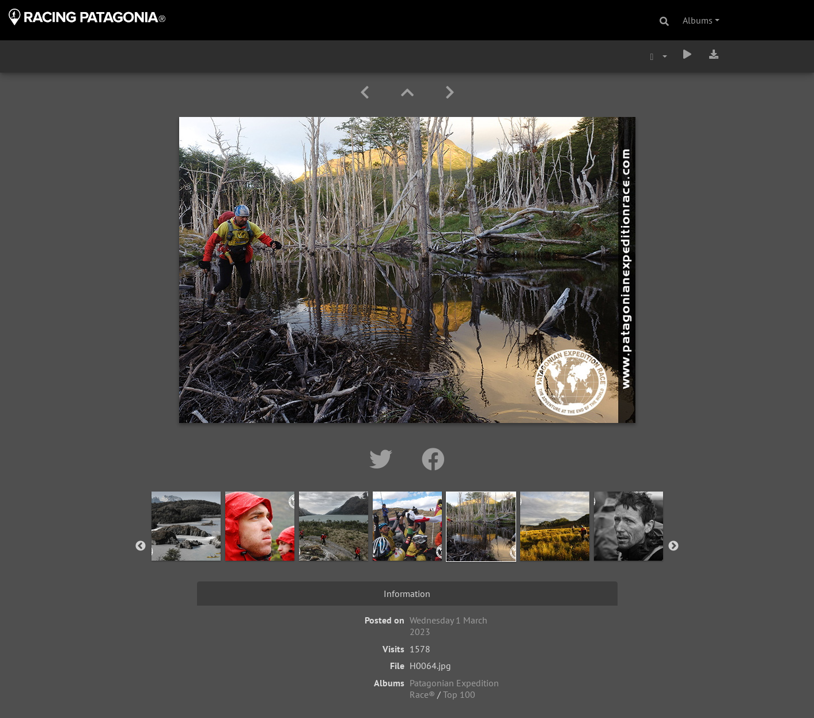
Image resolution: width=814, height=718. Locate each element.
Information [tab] (407, 593)
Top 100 (459, 694)
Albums (698, 20)
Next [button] (673, 546)
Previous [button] (140, 546)
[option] (186, 544)
